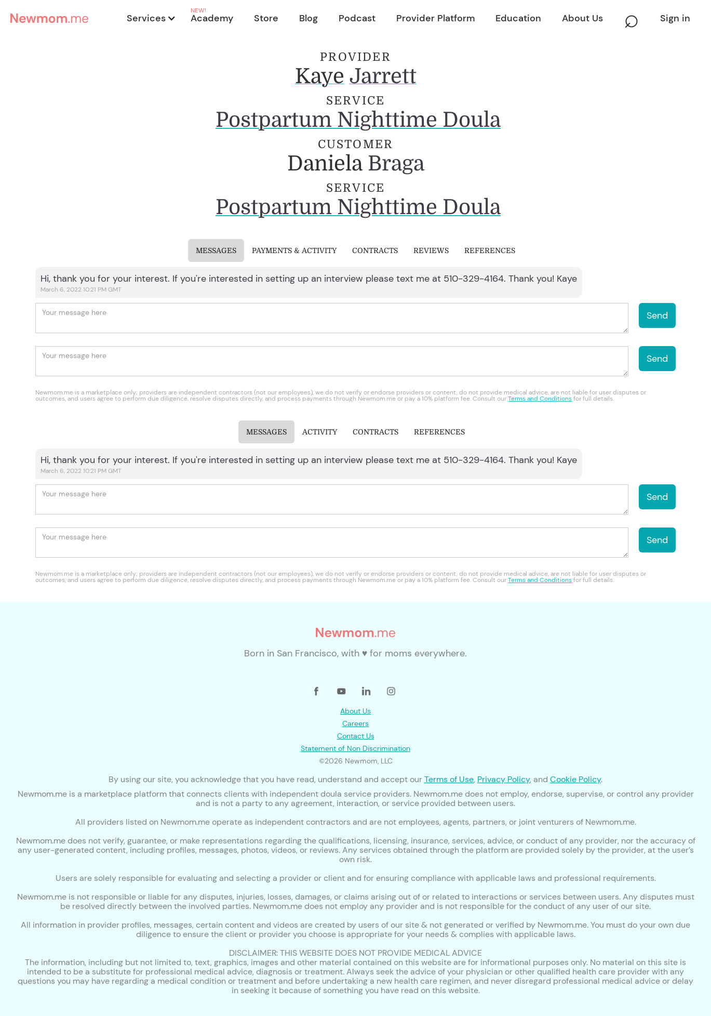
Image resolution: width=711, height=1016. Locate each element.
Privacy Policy (503, 779)
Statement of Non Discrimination (355, 748)
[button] (150, 18)
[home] (65, 18)
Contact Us (355, 736)
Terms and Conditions (540, 398)
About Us (355, 711)
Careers (355, 723)
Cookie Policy (575, 779)
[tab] (216, 250)
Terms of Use (449, 779)
